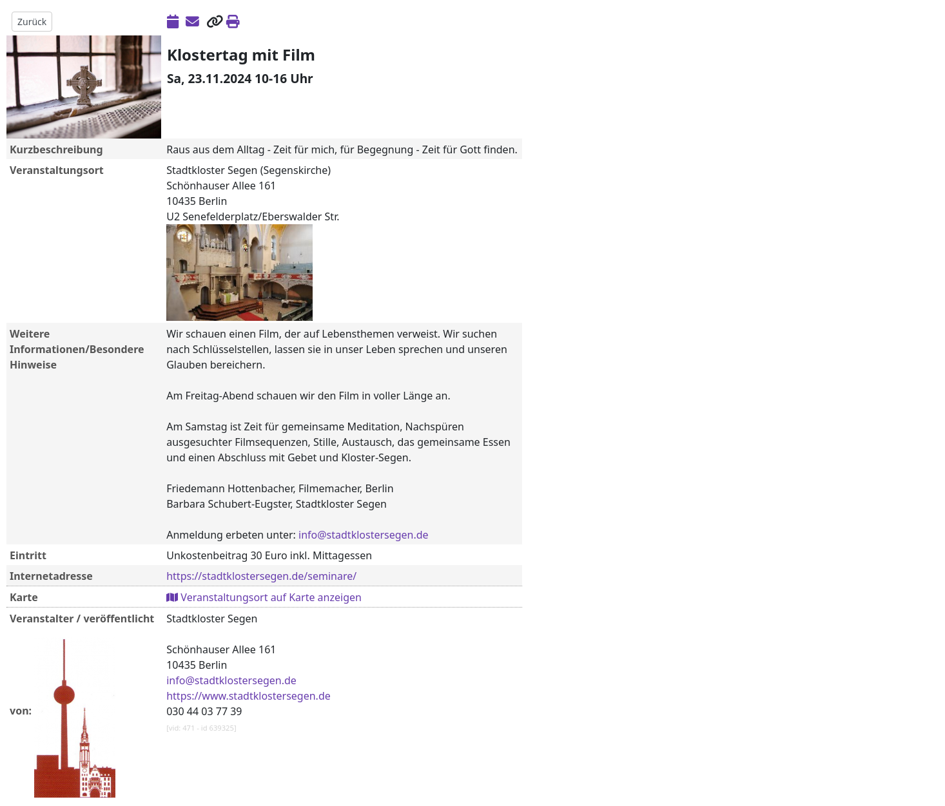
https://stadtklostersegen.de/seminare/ (261, 576)
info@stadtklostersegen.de (363, 535)
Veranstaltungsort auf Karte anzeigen (264, 597)
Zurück (31, 21)
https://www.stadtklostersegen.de (248, 696)
